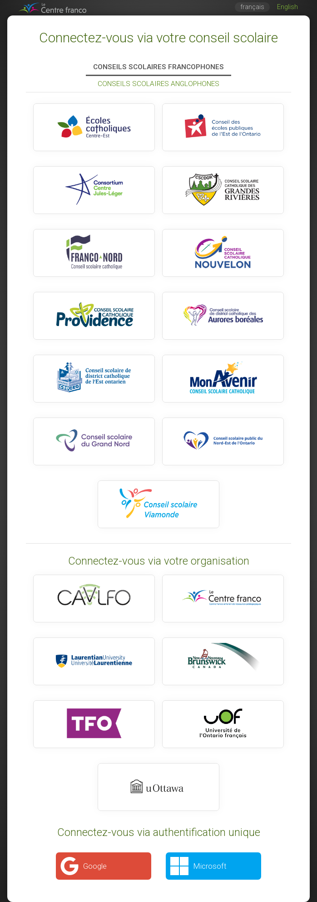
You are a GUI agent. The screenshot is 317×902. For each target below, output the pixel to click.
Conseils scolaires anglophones (158, 84)
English (287, 7)
